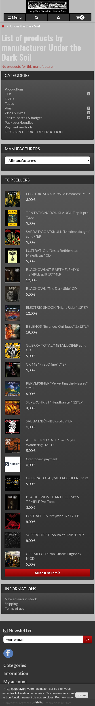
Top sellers (17, 179)
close (82, 695)
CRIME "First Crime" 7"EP (46, 364)
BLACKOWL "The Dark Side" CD (51, 288)
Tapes (9, 103)
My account (15, 681)
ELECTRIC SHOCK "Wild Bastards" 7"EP (58, 193)
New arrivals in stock (21, 599)
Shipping (11, 603)
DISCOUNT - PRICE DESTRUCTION (34, 132)
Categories (14, 665)
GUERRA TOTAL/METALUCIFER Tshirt (57, 478)
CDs (8, 94)
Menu (15, 17)
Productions (14, 89)
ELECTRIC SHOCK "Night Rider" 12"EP (57, 307)
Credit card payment (41, 459)
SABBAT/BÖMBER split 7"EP (49, 421)
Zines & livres (15, 113)
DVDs (9, 99)
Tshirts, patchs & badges (23, 117)
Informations (20, 588)
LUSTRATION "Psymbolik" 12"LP (52, 516)
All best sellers (47, 573)
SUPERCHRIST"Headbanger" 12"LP (54, 402)
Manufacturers (22, 148)
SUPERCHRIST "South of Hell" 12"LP (55, 535)
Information (15, 673)
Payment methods (18, 127)
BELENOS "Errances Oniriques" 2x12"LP (57, 326)
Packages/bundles (19, 122)
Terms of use (14, 608)
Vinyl (9, 108)
